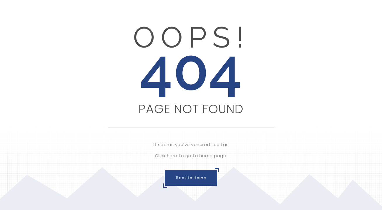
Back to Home (191, 177)
